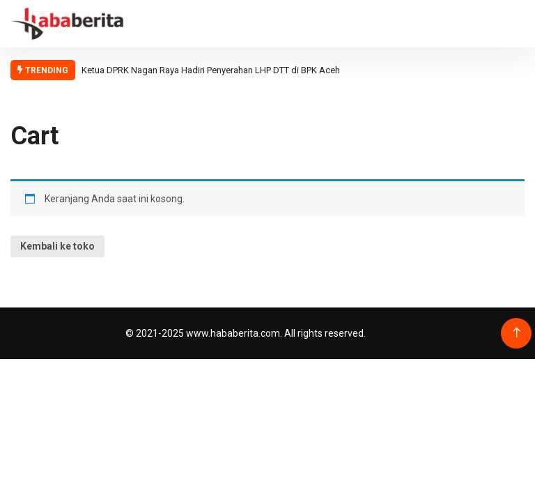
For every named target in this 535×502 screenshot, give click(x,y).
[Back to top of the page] (516, 333)
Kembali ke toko (57, 246)
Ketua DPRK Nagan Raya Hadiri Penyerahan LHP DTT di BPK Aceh (211, 70)
